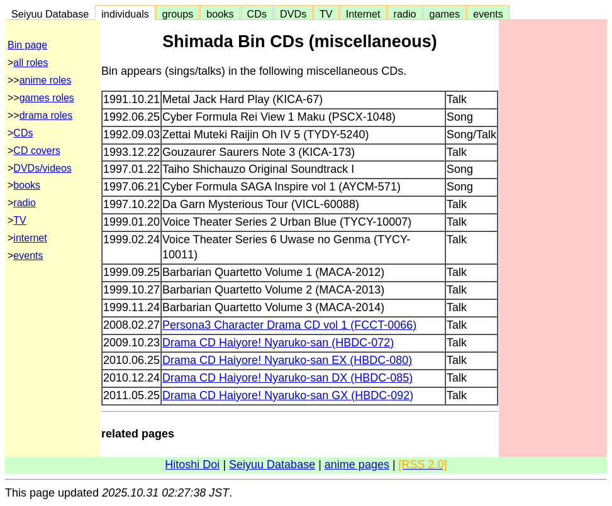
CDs (257, 13)
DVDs (293, 13)
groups (178, 13)
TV (326, 13)
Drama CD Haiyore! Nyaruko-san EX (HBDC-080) (287, 360)
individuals (125, 13)
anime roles (45, 80)
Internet (363, 13)
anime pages (357, 464)
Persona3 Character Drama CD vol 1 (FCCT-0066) (289, 325)
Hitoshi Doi (192, 464)
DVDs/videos (42, 168)
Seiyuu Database (50, 13)
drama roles (45, 115)
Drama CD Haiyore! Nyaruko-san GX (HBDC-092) (287, 395)
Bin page (27, 45)
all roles (30, 62)
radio (405, 13)
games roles (46, 97)
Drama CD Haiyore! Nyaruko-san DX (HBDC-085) (287, 377)
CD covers (36, 150)
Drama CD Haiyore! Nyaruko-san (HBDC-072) (278, 342)
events (488, 13)
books (220, 13)
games (445, 13)
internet (30, 238)
